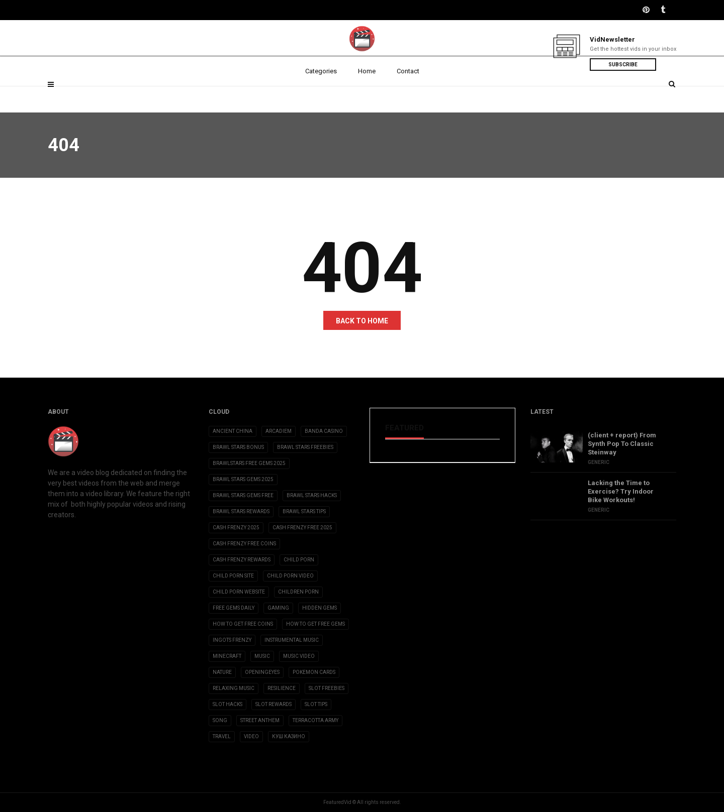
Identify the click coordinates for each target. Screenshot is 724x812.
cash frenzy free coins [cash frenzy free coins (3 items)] (244, 543)
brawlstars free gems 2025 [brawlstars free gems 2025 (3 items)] (249, 463)
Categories (321, 96)
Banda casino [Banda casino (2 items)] (324, 431)
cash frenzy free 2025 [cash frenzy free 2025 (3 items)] (302, 527)
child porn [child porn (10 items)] (299, 559)
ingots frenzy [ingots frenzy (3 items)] (232, 640)
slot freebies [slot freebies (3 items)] (326, 688)
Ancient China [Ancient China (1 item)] (232, 431)
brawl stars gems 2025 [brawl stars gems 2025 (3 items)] (243, 479)
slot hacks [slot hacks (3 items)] (227, 704)
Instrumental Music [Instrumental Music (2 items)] (291, 640)
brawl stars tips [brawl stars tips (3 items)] (304, 511)
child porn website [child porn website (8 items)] (239, 592)
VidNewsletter (612, 39)
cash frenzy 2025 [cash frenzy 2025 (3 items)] (236, 527)
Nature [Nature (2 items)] (222, 672)
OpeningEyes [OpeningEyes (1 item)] (262, 672)
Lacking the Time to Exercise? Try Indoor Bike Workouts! (621, 491)
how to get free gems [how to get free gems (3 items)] (315, 624)
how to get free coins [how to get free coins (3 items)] (243, 624)
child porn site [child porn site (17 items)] (233, 575)
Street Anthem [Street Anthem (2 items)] (260, 720)
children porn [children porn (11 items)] (298, 592)
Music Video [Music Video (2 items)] (299, 656)
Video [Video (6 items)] (251, 736)
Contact (408, 96)
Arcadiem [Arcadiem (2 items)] (278, 431)
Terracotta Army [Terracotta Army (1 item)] (315, 720)
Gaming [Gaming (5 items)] (278, 608)
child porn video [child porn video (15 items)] (290, 575)
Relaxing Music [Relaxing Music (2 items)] (233, 688)
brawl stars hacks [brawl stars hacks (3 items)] (312, 495)
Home (367, 96)
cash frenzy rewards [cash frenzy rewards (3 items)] (241, 559)
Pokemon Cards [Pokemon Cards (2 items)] (314, 672)
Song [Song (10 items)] (220, 720)
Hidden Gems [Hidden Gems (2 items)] (319, 608)
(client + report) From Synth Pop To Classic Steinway (622, 443)
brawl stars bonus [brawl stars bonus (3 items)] (238, 447)
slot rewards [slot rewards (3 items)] (273, 704)
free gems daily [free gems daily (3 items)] (233, 608)
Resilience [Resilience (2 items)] (281, 688)
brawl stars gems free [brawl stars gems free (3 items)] (243, 495)
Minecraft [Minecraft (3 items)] (227, 656)
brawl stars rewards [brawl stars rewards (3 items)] (241, 511)
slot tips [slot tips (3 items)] (316, 704)
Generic (598, 462)
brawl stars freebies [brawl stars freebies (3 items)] (305, 447)
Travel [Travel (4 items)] (222, 736)
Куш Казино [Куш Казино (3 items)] (288, 736)
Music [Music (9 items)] (262, 656)
